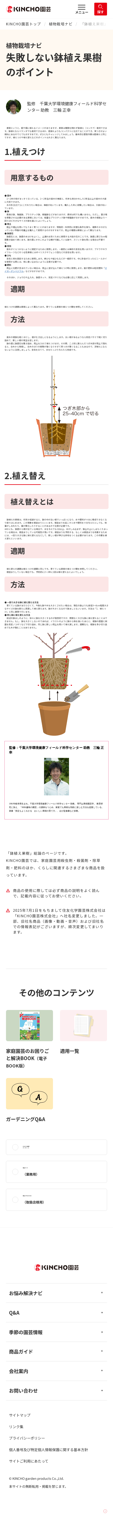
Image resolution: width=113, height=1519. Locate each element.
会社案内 (18, 1390)
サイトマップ (20, 1434)
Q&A (14, 1331)
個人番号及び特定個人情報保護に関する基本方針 (48, 1469)
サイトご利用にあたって (28, 1480)
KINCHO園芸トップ (23, 23)
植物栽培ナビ (61, 23)
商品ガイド (33, 1184)
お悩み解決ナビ (26, 1312)
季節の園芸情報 (26, 1351)
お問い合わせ (23, 1410)
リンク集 (16, 1446)
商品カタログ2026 (40, 1217)
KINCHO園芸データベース (35, 1152)
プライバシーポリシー (27, 1457)
